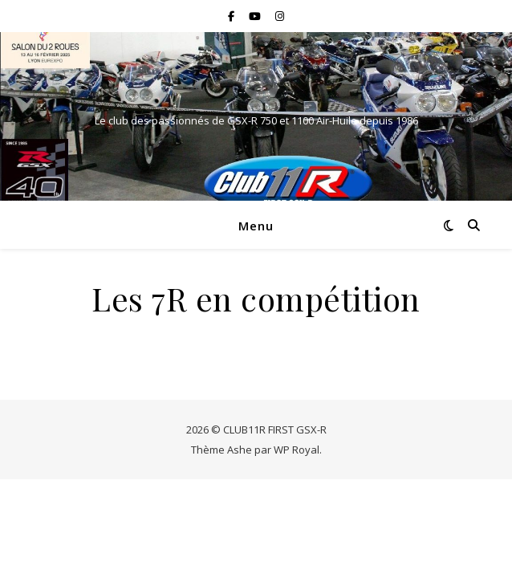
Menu (256, 226)
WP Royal (296, 449)
